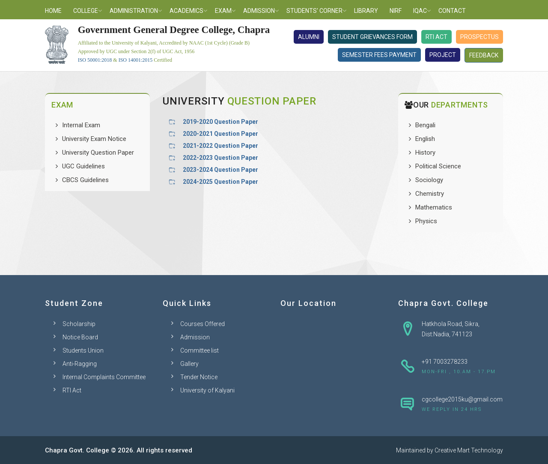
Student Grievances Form (372, 36)
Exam (223, 10)
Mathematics (433, 207)
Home (53, 10)
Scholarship (79, 323)
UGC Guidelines (83, 166)
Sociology (429, 180)
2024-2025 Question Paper (220, 181)
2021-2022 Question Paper (220, 145)
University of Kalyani (207, 390)
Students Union (83, 350)
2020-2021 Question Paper (220, 133)
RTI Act (436, 36)
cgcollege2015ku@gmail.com (462, 399)
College (85, 10)
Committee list (199, 350)
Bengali (425, 125)
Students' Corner (314, 10)
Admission (259, 10)
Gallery (189, 363)
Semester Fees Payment (379, 54)
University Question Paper (98, 152)
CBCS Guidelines (85, 180)
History (425, 152)
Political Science (438, 166)
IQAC (420, 10)
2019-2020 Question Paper (220, 121)
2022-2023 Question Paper (220, 157)
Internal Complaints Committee (104, 377)
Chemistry (429, 194)
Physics (426, 221)
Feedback (483, 55)
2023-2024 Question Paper (220, 169)
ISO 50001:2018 (95, 60)
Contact (452, 10)
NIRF (396, 10)
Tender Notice (198, 377)
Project (442, 54)
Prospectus (479, 36)
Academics (186, 10)
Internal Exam (81, 125)
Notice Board (80, 337)
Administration (134, 10)
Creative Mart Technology (469, 450)
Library (366, 10)
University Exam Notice (94, 139)
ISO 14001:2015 (136, 60)
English (425, 139)
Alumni (308, 36)
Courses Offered (202, 323)
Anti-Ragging (80, 363)
